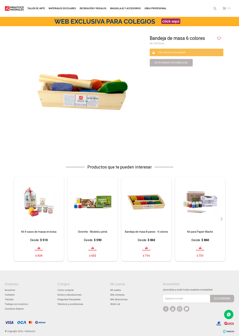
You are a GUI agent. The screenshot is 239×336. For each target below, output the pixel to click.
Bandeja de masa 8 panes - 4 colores (146, 231)
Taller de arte (36, 8)
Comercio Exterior (14, 308)
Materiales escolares (62, 8)
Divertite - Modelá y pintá (92, 231)
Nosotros (10, 290)
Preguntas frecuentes (69, 299)
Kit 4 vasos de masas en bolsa (38, 231)
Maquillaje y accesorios (125, 8)
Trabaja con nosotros (16, 304)
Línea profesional (155, 8)
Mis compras (117, 294)
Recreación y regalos (93, 8)
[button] (221, 219)
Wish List (115, 304)
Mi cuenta (115, 290)
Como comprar (66, 290)
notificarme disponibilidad (171, 62)
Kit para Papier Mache (200, 231)
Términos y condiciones (70, 304)
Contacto (10, 294)
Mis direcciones (119, 299)
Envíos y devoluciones (69, 294)
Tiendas (9, 299)
